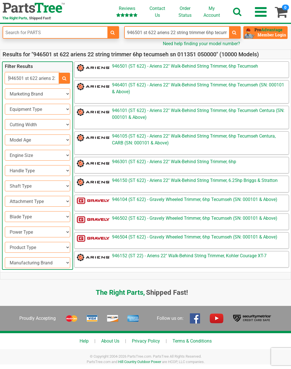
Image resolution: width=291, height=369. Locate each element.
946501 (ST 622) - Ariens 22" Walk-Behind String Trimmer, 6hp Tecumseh (185, 66)
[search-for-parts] (113, 32)
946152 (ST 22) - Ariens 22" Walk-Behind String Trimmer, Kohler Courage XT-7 (189, 255)
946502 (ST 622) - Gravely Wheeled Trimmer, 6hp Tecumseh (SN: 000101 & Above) (194, 218)
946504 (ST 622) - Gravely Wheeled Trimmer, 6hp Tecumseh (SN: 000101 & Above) (194, 237)
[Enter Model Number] (177, 32)
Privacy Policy (146, 341)
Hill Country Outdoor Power (139, 362)
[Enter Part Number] (55, 32)
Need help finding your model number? (201, 43)
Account (211, 11)
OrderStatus (185, 12)
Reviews (127, 11)
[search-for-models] (234, 32)
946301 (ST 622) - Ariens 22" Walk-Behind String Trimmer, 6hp (174, 161)
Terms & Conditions (192, 341)
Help (84, 341)
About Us (110, 341)
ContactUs (157, 12)
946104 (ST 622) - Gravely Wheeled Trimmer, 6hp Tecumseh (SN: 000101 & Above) (194, 199)
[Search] (32, 78)
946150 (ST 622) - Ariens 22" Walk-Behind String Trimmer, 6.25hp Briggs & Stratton (195, 180)
